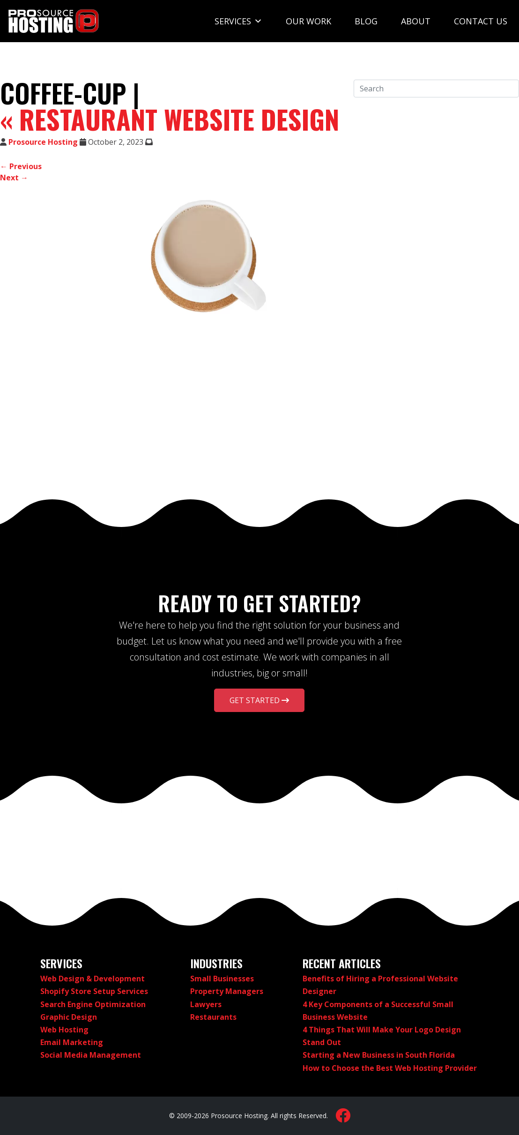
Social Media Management (90, 1055)
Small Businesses (222, 978)
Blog (366, 21)
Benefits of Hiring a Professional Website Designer (380, 984)
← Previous (21, 166)
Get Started (259, 700)
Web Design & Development (92, 978)
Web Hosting (64, 1029)
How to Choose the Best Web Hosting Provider (390, 1068)
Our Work (308, 21)
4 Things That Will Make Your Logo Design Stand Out (382, 1035)
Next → (14, 177)
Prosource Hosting (43, 142)
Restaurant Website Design (169, 119)
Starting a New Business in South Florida (379, 1055)
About (415, 21)
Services (238, 21)
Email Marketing (71, 1042)
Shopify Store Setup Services (94, 991)
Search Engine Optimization (93, 1004)
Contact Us (480, 21)
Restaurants (213, 1017)
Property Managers (226, 991)
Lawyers (206, 1004)
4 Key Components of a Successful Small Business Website (378, 1010)
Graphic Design (68, 1017)
